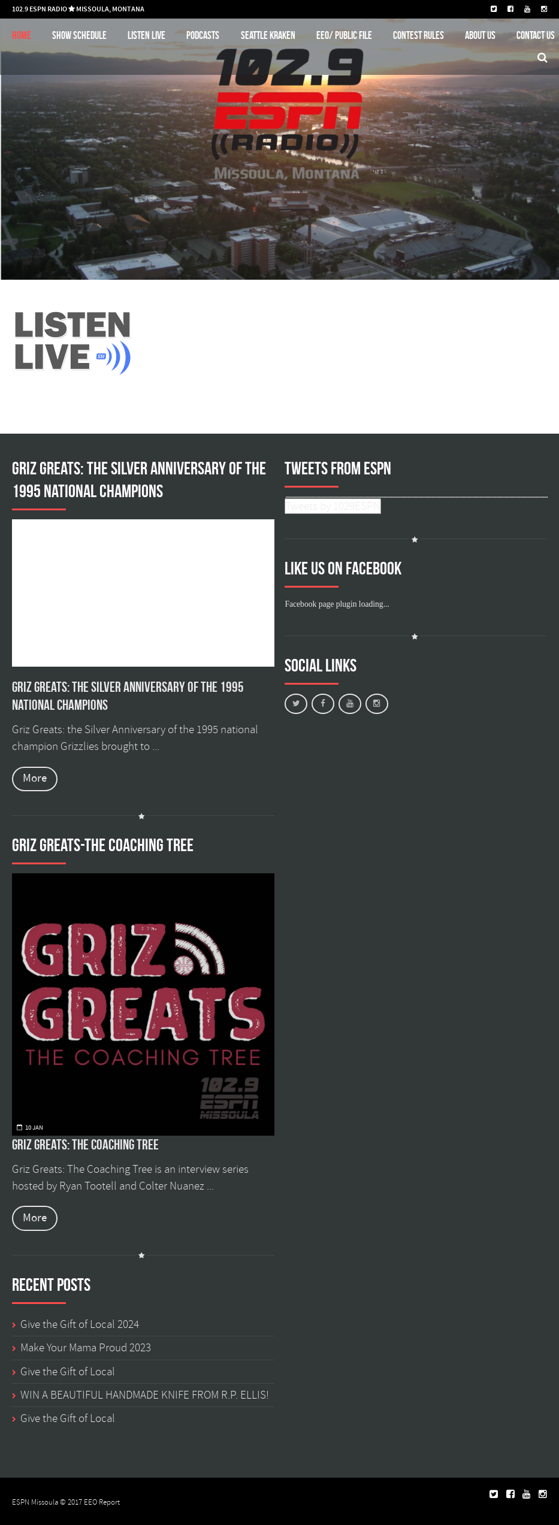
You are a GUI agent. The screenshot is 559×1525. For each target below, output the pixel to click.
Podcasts (202, 35)
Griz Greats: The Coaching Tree (85, 1144)
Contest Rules (418, 35)
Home (21, 35)
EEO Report (102, 1502)
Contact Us (535, 35)
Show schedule (79, 35)
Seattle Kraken (268, 35)
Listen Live (146, 35)
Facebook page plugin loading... (337, 604)
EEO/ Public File (344, 35)
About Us (480, 35)
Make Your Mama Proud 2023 (85, 1348)
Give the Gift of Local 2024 (79, 1324)
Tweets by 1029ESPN (332, 506)
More (35, 778)
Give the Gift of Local (67, 1371)
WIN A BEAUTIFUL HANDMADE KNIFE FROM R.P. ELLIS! (144, 1395)
